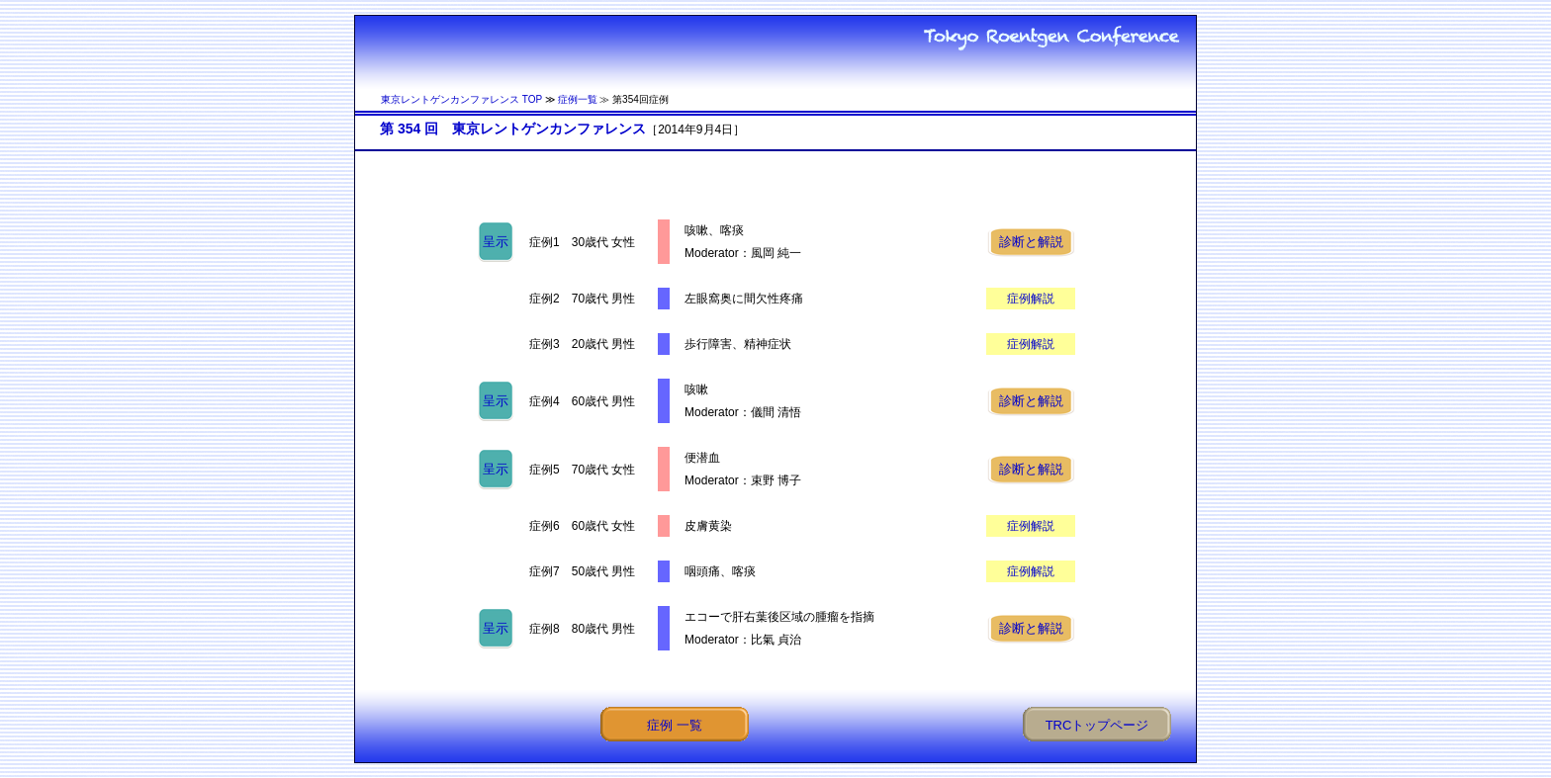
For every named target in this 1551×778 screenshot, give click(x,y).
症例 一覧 (674, 725)
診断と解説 (1031, 241)
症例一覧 (577, 99)
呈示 (495, 241)
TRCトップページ (1097, 725)
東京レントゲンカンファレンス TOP (461, 99)
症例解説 (1030, 298)
